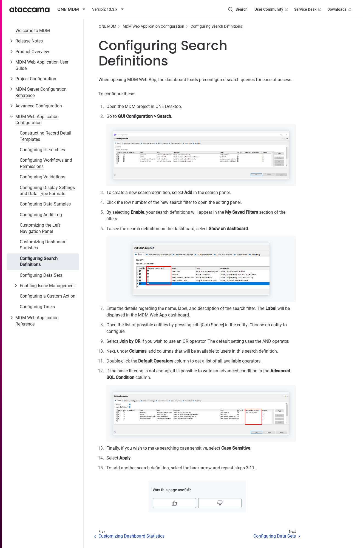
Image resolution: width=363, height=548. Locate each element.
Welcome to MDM (32, 30)
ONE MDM (107, 26)
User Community (271, 9)
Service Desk (308, 9)
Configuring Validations (42, 176)
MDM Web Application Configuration (37, 119)
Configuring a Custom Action (47, 296)
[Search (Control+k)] (237, 9)
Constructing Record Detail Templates (45, 136)
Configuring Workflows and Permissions (46, 163)
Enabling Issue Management (47, 285)
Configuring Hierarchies (42, 149)
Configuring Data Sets (41, 275)
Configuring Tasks (37, 306)
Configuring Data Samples (45, 204)
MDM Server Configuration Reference (41, 92)
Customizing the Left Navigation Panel (40, 228)
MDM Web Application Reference (37, 320)
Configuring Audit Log (41, 214)
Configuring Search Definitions (39, 261)
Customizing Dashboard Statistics (43, 244)
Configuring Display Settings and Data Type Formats (47, 190)
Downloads (340, 9)
